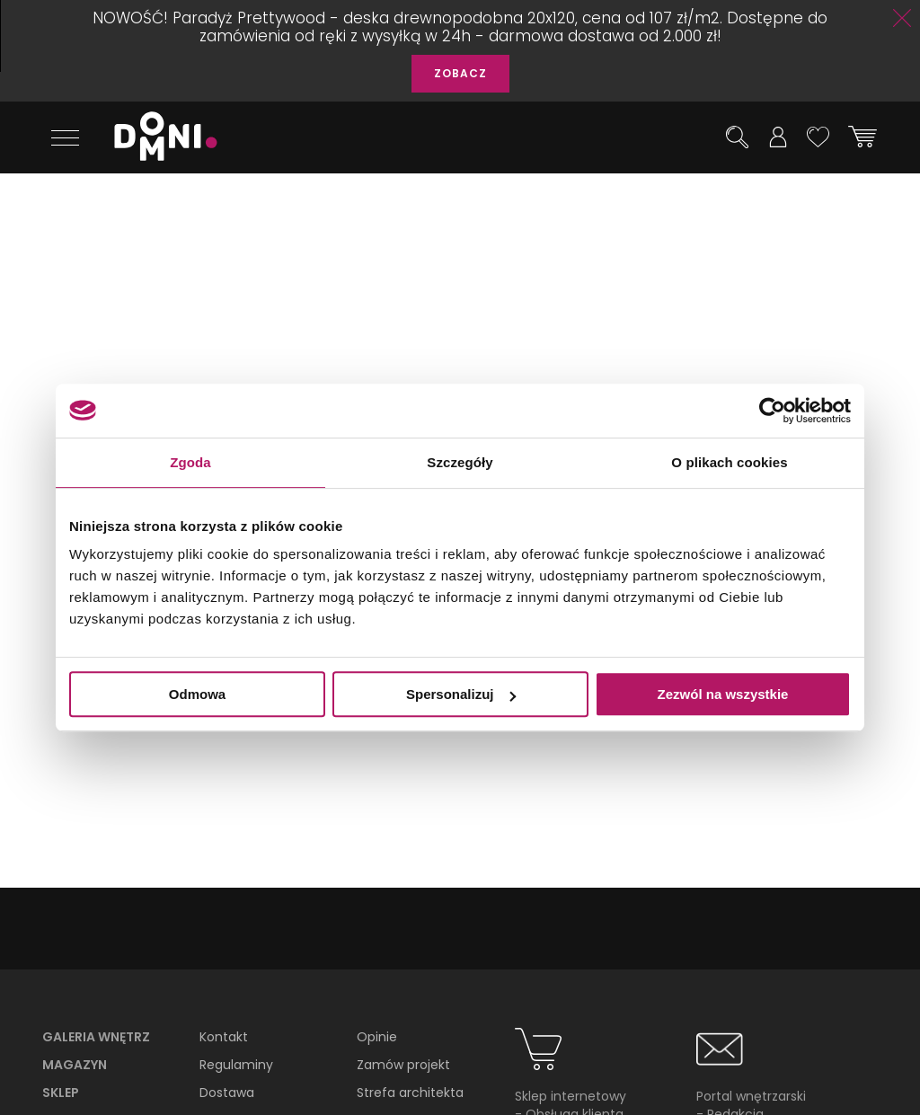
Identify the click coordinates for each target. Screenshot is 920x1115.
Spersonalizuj (461, 694)
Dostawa (226, 1093)
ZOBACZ (460, 73)
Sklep (60, 1093)
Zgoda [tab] (190, 462)
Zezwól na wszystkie (723, 694)
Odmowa (197, 694)
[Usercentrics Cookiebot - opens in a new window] (772, 410)
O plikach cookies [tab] (729, 462)
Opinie (377, 1037)
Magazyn (74, 1065)
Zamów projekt (403, 1065)
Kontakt (223, 1037)
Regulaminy (236, 1065)
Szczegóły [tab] (459, 462)
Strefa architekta (410, 1093)
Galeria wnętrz (96, 1037)
